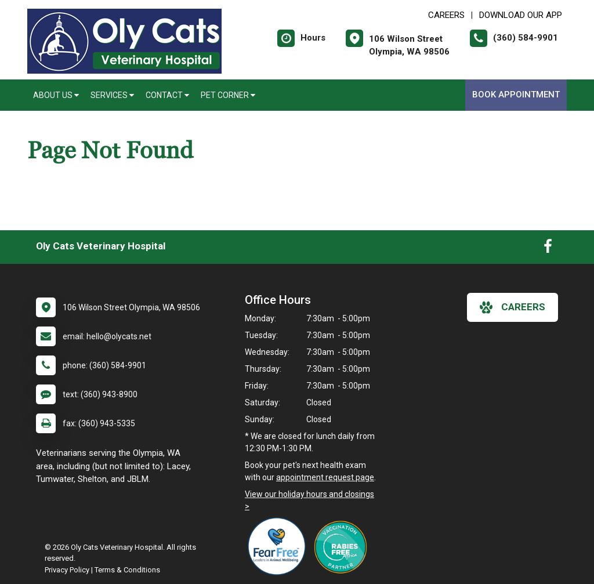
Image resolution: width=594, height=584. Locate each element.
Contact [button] (167, 95)
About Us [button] (56, 95)
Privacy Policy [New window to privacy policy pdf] (67, 569)
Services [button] (112, 95)
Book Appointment (516, 94)
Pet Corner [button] (228, 95)
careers (512, 307)
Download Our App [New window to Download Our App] (520, 15)
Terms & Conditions (127, 569)
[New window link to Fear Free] (280, 546)
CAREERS (446, 15)
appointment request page (325, 477)
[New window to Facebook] (548, 248)
